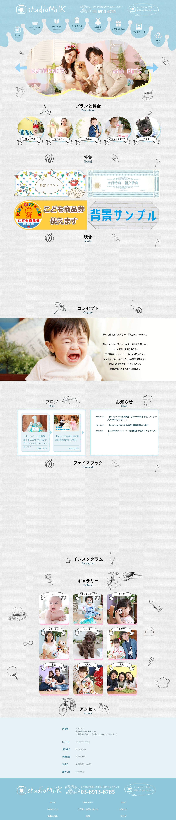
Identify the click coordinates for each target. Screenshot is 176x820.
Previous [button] (21, 68)
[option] (88, 72)
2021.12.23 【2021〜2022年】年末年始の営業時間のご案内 (122, 425)
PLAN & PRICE (77, 23)
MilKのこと (52, 809)
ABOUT (35, 25)
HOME (17, 32)
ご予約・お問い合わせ (88, 809)
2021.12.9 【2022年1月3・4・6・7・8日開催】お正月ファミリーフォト (126, 432)
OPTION (118, 26)
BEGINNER (56, 24)
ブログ (123, 816)
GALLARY (139, 29)
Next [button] (152, 68)
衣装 (88, 816)
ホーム (53, 802)
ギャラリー (88, 802)
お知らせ (123, 809)
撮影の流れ (53, 816)
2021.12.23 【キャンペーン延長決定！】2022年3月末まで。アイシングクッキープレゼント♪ (126, 418)
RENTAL (98, 24)
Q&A (158, 38)
